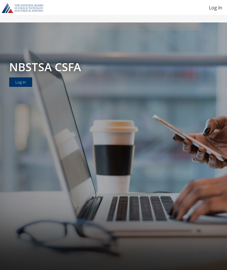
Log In (215, 7)
